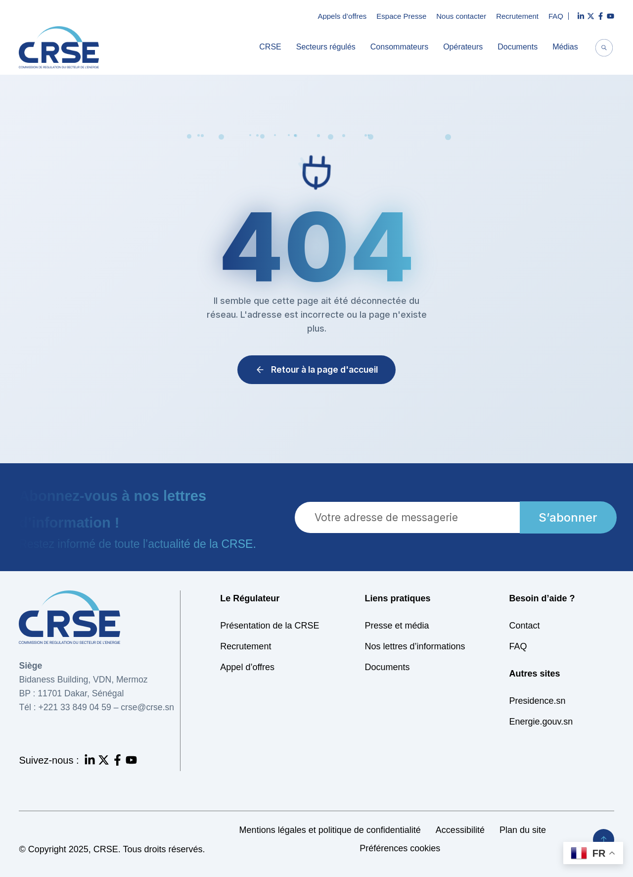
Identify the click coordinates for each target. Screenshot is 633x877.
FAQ (555, 16)
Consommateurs (401, 47)
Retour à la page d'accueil (316, 369)
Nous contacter (461, 16)
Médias (567, 47)
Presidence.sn (537, 701)
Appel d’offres (247, 667)
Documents (520, 47)
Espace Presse (401, 16)
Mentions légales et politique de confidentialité (330, 830)
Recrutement (517, 16)
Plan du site (522, 830)
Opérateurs (465, 47)
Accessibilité (460, 830)
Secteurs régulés (328, 47)
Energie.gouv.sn (541, 722)
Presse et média (396, 626)
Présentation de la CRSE (269, 626)
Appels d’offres (341, 16)
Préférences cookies (400, 848)
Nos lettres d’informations (414, 646)
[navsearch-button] (604, 49)
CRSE (272, 47)
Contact (524, 626)
